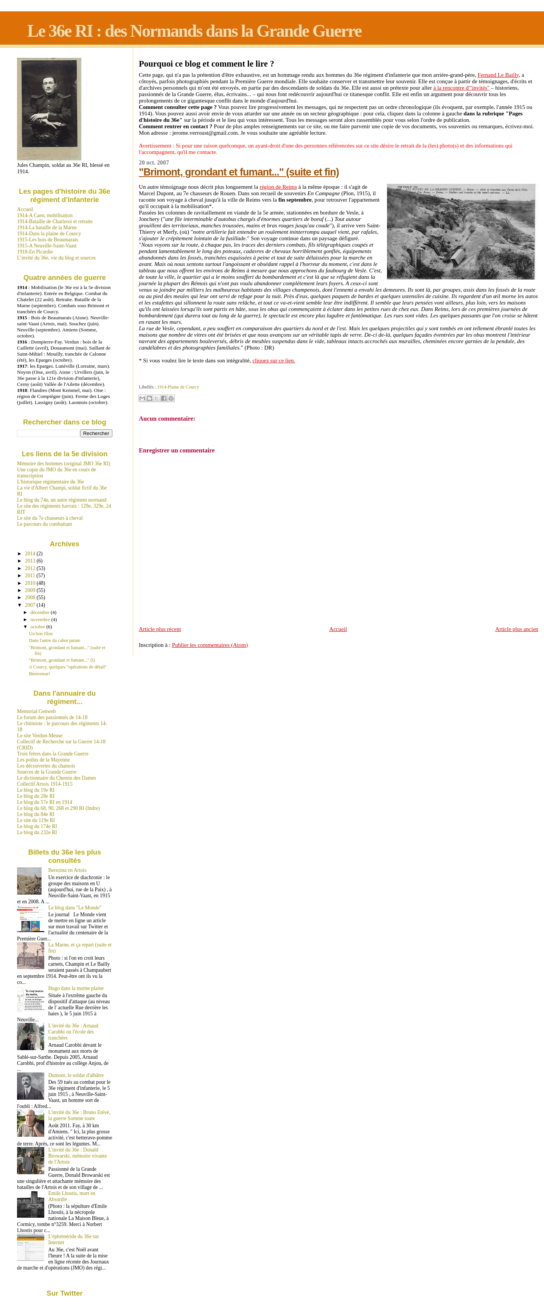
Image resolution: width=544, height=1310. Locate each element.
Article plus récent (160, 629)
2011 (30, 575)
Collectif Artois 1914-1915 (45, 784)
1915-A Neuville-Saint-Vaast (46, 246)
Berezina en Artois (67, 870)
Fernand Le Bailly (498, 75)
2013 (31, 561)
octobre (39, 626)
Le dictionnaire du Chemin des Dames (56, 778)
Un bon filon (41, 633)
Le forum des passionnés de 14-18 (52, 717)
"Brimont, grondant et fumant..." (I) (62, 660)
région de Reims (278, 187)
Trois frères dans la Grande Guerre (53, 754)
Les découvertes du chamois (46, 766)
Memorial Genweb (36, 711)
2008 (31, 597)
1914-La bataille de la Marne (47, 227)
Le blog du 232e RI (37, 832)
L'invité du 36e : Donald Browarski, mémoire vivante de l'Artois (77, 1156)
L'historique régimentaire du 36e (50, 482)
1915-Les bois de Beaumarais (47, 239)
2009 (31, 590)
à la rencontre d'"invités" (461, 88)
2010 (31, 583)
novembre (41, 619)
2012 (31, 568)
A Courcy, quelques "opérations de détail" (68, 667)
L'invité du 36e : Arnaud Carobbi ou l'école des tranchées (73, 1032)
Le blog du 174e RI (37, 826)
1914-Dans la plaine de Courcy (49, 233)
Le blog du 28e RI (35, 796)
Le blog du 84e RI (35, 814)
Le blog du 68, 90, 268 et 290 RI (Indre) (58, 808)
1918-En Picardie (35, 252)
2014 (31, 553)
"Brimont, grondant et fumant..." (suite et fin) (239, 172)
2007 (31, 605)
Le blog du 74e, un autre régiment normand (61, 500)
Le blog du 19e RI (35, 790)
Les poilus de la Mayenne (43, 760)
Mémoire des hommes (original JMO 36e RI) (63, 463)
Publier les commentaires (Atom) (210, 645)
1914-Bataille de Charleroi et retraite (55, 221)
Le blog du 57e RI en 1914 (44, 802)
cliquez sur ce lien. (273, 360)
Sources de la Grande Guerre (46, 772)
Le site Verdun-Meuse (39, 735)
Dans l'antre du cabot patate (55, 640)
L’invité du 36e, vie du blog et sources (56, 258)
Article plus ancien (516, 629)
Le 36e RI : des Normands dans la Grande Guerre (194, 30)
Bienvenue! (40, 673)
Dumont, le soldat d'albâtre (76, 1075)
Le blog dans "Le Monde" (75, 908)
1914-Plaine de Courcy (178, 387)
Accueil (338, 629)
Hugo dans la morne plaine (76, 988)
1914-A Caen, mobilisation (45, 215)
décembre (41, 612)
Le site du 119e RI (36, 820)
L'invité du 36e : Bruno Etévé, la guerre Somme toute (79, 1115)
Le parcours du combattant (44, 524)
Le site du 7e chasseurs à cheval (50, 518)
